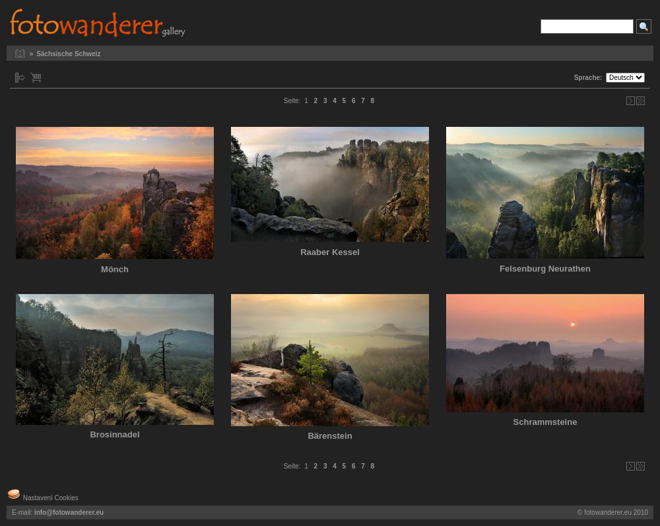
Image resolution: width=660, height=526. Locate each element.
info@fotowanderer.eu (69, 512)
